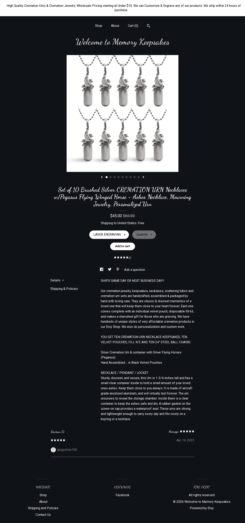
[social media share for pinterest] (118, 270)
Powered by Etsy (202, 508)
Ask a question (134, 270)
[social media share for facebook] (102, 270)
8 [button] (135, 177)
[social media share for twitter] (110, 270)
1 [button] (107, 177)
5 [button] (123, 177)
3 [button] (115, 177)
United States (126, 223)
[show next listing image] (143, 177)
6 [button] (127, 177)
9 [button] (139, 177)
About (115, 26)
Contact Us (43, 515)
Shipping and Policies (43, 508)
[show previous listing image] (102, 177)
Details (57, 280)
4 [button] (119, 177)
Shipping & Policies (64, 289)
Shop (98, 26)
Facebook (122, 495)
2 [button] (111, 177)
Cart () (133, 26)
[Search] (148, 26)
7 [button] (131, 177)
